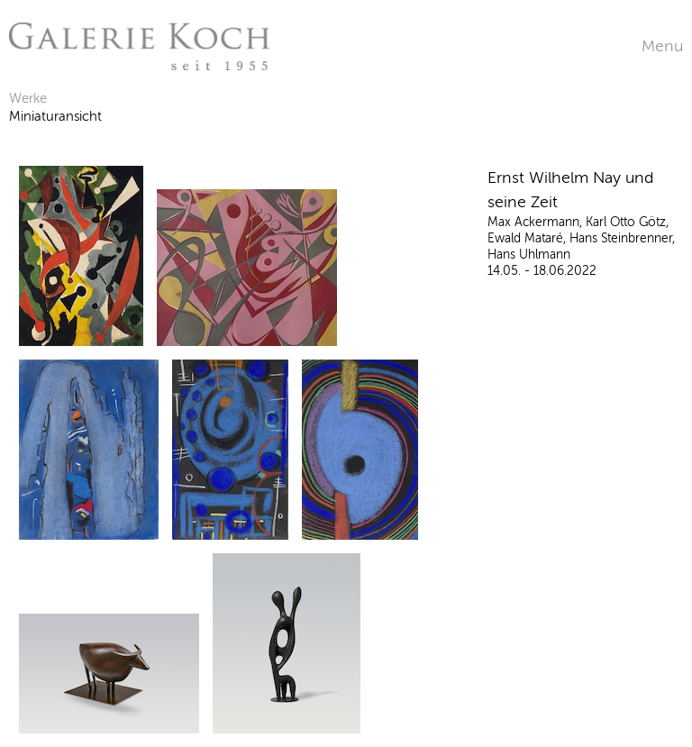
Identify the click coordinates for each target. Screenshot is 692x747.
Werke (28, 98)
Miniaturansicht (55, 116)
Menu (662, 46)
